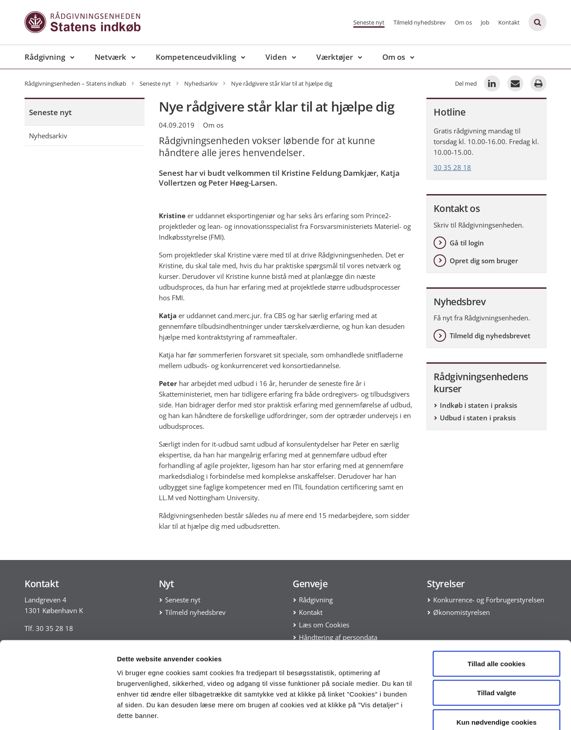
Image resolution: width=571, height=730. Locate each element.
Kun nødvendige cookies (496, 671)
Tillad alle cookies (496, 613)
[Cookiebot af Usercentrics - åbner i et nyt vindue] (58, 712)
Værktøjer (334, 57)
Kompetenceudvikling (196, 57)
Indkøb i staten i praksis (478, 405)
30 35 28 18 (452, 167)
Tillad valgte (496, 642)
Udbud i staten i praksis (478, 417)
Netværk (110, 57)
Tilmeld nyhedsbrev (419, 22)
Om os (463, 22)
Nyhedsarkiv (48, 135)
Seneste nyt (369, 22)
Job (485, 22)
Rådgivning (45, 57)
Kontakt (509, 22)
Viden (276, 57)
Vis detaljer (464, 712)
